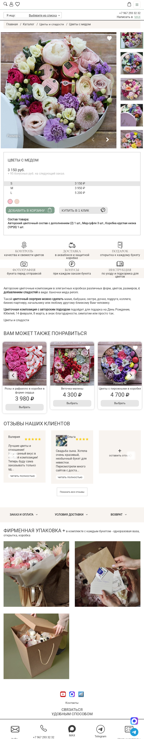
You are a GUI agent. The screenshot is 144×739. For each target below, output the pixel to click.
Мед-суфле (97, 223)
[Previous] (16, 375)
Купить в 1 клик (83, 210)
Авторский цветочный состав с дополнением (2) (46, 223)
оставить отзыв (120, 453)
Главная (12, 24)
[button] (93, 140)
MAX (137, 17)
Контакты (72, 703)
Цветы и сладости (52, 24)
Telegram (100, 736)
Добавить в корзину (30, 210)
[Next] (128, 375)
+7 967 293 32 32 (128, 13)
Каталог (28, 24)
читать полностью (23, 476)
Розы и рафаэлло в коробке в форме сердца (25, 390)
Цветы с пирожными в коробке (120, 388)
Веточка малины (72, 388)
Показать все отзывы (72, 491)
